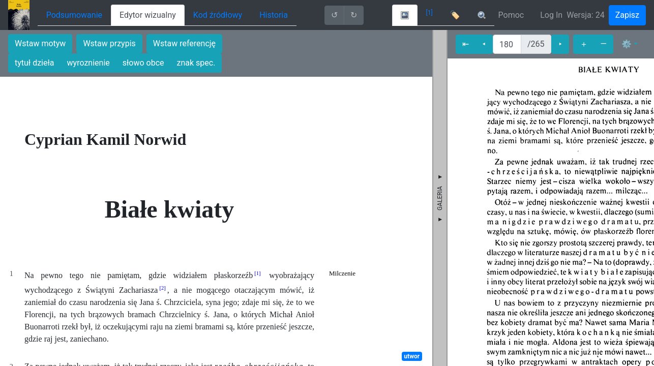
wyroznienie (88, 63)
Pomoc (511, 15)
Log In (551, 15)
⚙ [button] (626, 44)
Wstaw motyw (40, 43)
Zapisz (627, 15)
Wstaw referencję (184, 43)
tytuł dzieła (34, 63)
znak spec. (196, 63)
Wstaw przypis (109, 43)
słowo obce (143, 63)
